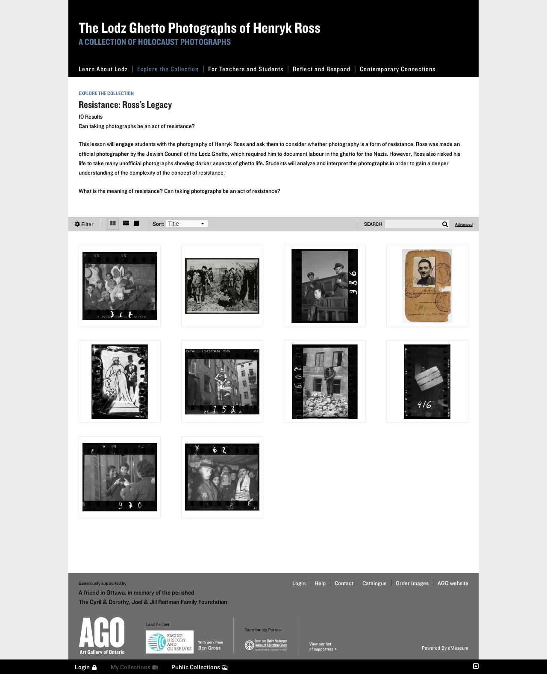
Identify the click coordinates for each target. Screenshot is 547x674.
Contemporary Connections (397, 69)
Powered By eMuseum (445, 648)
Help (320, 583)
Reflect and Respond (324, 69)
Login (299, 583)
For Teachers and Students (248, 69)
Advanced (464, 224)
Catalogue (374, 583)
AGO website (453, 583)
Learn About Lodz (106, 69)
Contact (344, 583)
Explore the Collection (170, 69)
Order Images (412, 583)
